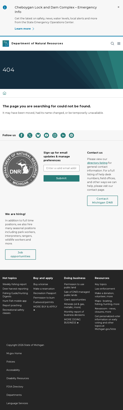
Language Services (17, 403)
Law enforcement (105, 288)
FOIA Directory (14, 386)
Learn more (25, 28)
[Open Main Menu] (119, 44)
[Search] (112, 44)
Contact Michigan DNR (102, 200)
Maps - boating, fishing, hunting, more (107, 302)
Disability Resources (17, 378)
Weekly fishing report (15, 284)
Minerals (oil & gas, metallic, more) (74, 306)
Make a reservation (44, 288)
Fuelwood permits (43, 302)
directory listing (97, 162)
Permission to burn (44, 297)
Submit (61, 178)
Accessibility (13, 370)
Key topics (101, 284)
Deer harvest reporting (15, 288)
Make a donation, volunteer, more (104, 295)
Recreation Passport (44, 293)
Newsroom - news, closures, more (105, 310)
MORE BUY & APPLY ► (45, 308)
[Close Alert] (118, 7)
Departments (14, 395)
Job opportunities (20, 254)
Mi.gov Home (14, 353)
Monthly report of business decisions (74, 313)
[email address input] (61, 168)
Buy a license (40, 284)
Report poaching (12, 305)
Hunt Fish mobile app (15, 300)
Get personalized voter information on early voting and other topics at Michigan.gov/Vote (107, 322)
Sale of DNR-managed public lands (77, 294)
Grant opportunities (75, 299)
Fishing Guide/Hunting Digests (15, 295)
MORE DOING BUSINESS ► (72, 321)
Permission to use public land (74, 286)
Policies (10, 361)
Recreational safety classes (13, 311)
